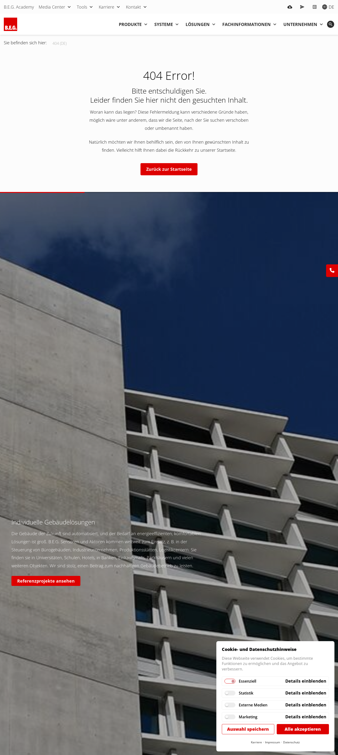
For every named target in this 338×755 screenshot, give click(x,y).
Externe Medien (253, 705)
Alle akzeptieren (303, 729)
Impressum (272, 742)
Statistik (246, 693)
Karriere (256, 742)
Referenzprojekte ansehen (46, 581)
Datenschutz (291, 742)
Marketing (248, 717)
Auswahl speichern (248, 729)
